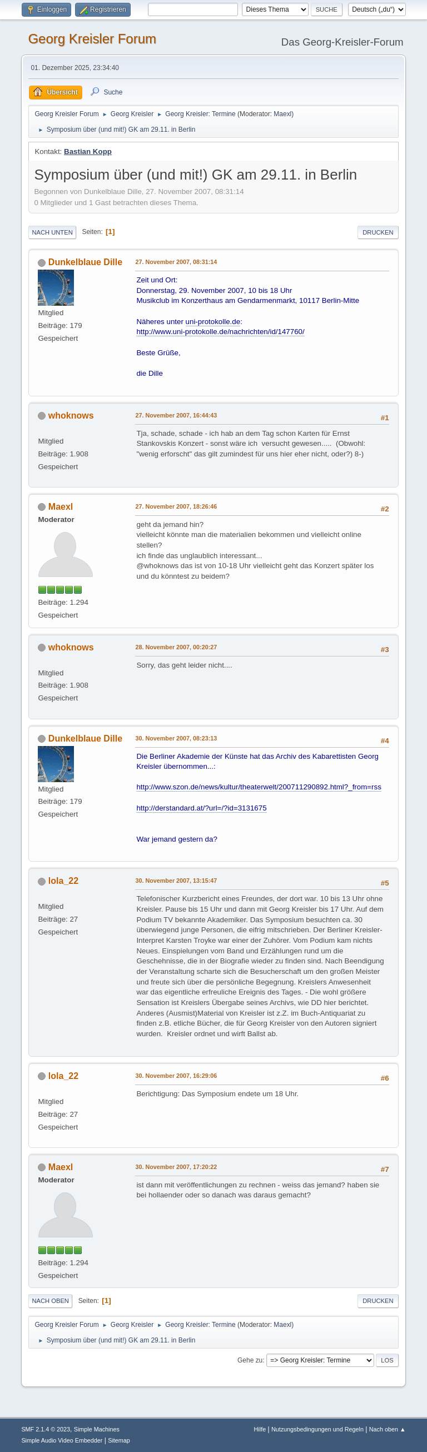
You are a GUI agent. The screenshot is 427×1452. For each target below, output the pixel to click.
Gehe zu (249, 1360)
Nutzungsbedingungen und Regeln (317, 1429)
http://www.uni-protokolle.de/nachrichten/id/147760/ (220, 331)
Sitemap (119, 1440)
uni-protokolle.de (213, 321)
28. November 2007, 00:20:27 (176, 647)
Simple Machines (97, 1429)
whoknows (71, 415)
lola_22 (63, 881)
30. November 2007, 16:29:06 (176, 1075)
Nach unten (52, 232)
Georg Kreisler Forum (92, 38)
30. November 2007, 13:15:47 (176, 880)
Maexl (282, 114)
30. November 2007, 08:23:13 (176, 738)
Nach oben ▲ (387, 1429)
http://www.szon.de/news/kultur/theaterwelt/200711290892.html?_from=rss (258, 787)
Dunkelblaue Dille (85, 262)
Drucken (378, 232)
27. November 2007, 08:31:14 (176, 261)
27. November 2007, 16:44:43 (176, 415)
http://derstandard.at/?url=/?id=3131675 (201, 808)
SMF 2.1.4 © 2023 (45, 1429)
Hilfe (260, 1429)
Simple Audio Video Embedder (61, 1440)
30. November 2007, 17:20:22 (176, 1166)
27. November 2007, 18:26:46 (176, 506)
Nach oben (50, 1300)
